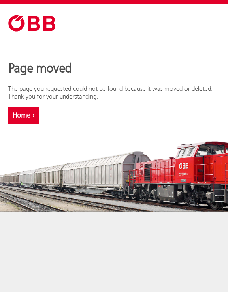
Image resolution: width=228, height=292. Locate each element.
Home (23, 115)
